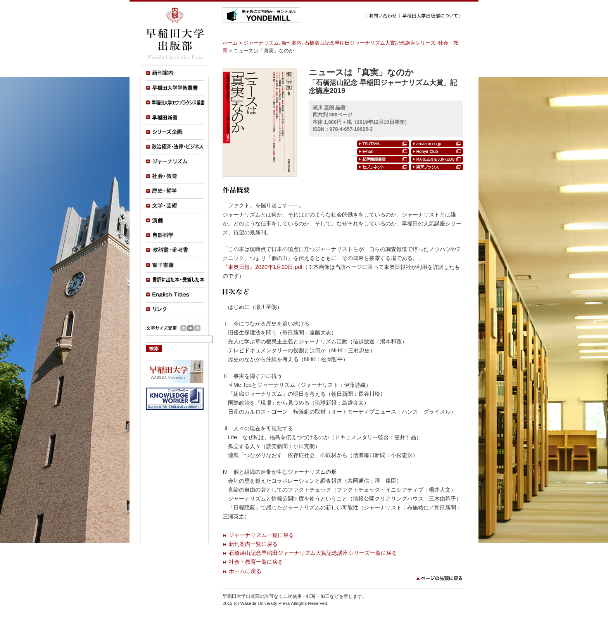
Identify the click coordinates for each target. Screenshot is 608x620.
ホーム (230, 43)
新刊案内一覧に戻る (253, 544)
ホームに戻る (245, 571)
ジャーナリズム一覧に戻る (261, 535)
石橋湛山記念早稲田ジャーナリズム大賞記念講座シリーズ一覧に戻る (313, 553)
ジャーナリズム (261, 43)
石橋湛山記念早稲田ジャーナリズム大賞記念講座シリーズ (369, 43)
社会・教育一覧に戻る (256, 562)
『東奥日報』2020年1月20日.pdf (262, 267)
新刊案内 (292, 43)
